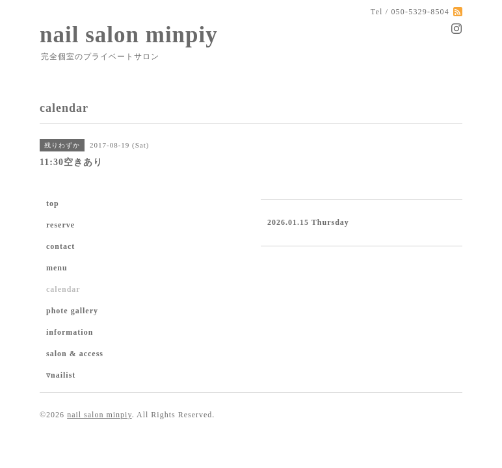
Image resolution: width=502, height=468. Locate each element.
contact (60, 246)
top (52, 203)
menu (57, 267)
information (69, 332)
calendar (63, 289)
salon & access (74, 353)
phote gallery (72, 310)
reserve (60, 224)
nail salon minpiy (129, 34)
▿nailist (60, 375)
